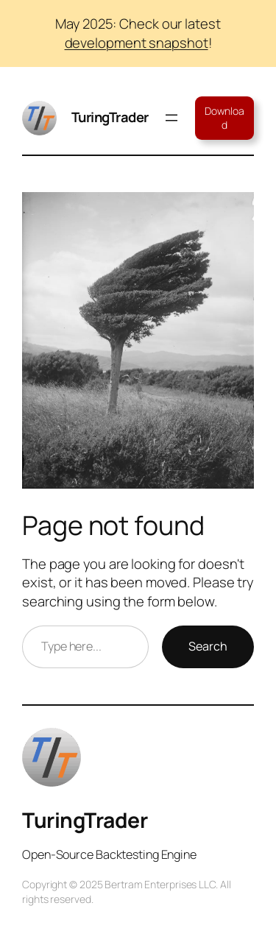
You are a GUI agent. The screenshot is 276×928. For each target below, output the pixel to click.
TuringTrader (110, 117)
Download (224, 118)
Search (207, 646)
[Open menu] (171, 118)
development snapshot (136, 42)
